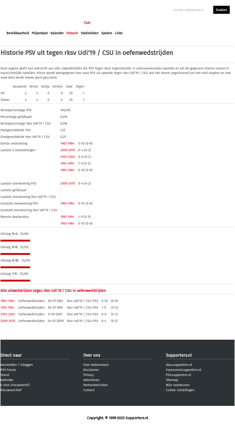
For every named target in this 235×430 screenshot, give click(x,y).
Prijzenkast (40, 33)
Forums (51, 23)
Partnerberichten (95, 385)
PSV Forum (8, 370)
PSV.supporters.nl (178, 375)
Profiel (101, 23)
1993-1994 (67, 163)
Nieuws (34, 23)
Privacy (88, 375)
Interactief (70, 23)
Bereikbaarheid (17, 33)
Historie (72, 33)
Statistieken (89, 33)
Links (119, 33)
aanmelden (221, 23)
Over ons (91, 355)
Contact (89, 390)
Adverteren (91, 380)
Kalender (57, 33)
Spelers (106, 33)
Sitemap (172, 380)
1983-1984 (67, 143)
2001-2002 (67, 157)
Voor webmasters (96, 365)
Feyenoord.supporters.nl (183, 370)
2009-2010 (67, 150)
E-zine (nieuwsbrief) (15, 385)
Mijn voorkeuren (178, 385)
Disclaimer (91, 370)
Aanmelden (8, 365)
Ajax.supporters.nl (179, 365)
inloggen (204, 23)
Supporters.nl (179, 355)
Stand (4, 375)
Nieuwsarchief (11, 390)
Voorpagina (14, 23)
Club (87, 23)
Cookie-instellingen (180, 390)
